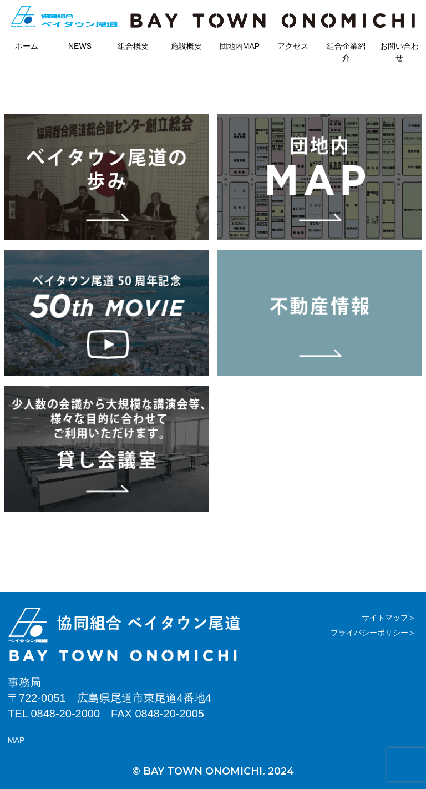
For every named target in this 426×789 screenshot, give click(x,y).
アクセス (292, 46)
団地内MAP (240, 46)
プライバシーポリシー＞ (373, 632)
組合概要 (133, 46)
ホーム (26, 46)
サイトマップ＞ (389, 617)
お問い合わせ (399, 52)
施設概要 (186, 46)
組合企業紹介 (346, 52)
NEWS (80, 46)
